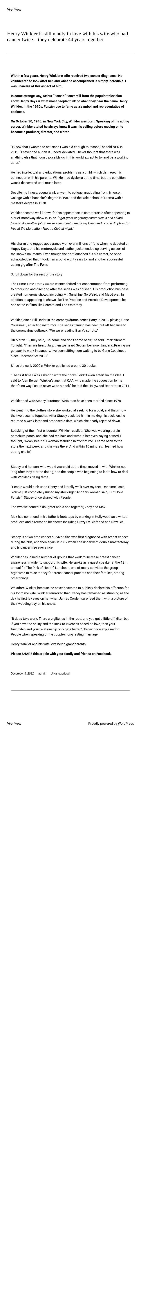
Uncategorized (60, 673)
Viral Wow (14, 9)
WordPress (126, 723)
